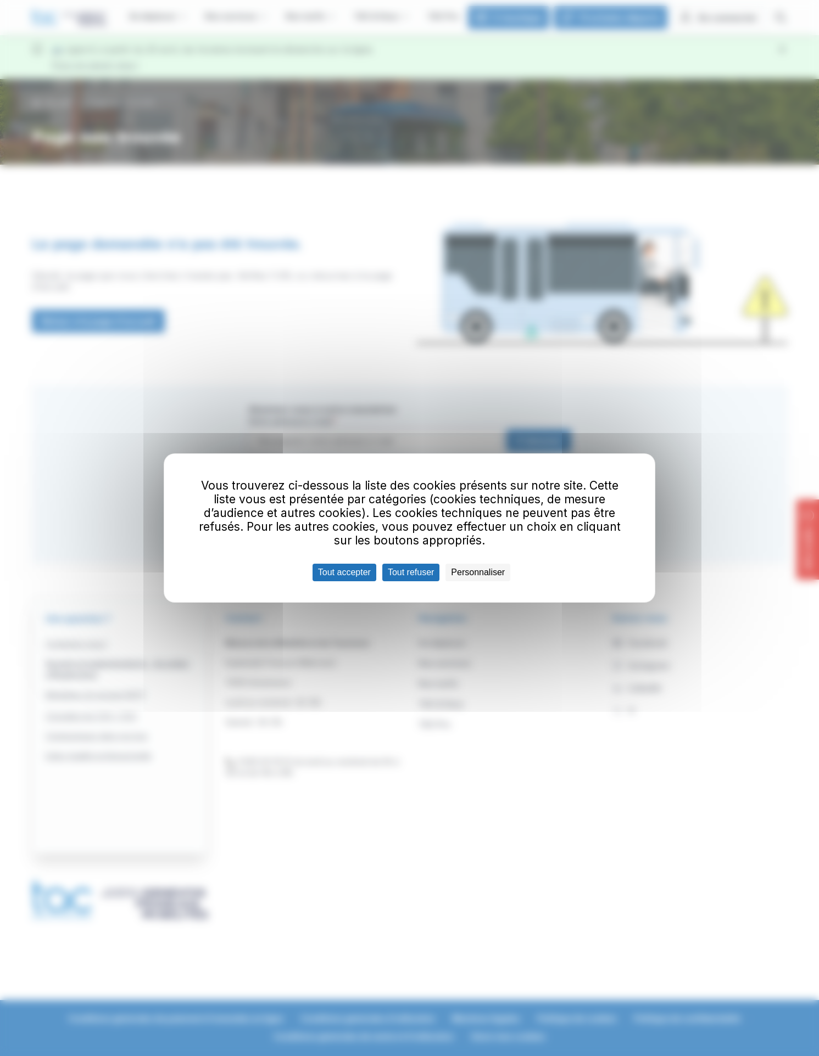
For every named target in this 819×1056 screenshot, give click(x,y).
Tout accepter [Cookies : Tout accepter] (344, 572)
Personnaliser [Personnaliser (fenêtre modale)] (478, 572)
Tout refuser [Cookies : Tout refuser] (411, 572)
